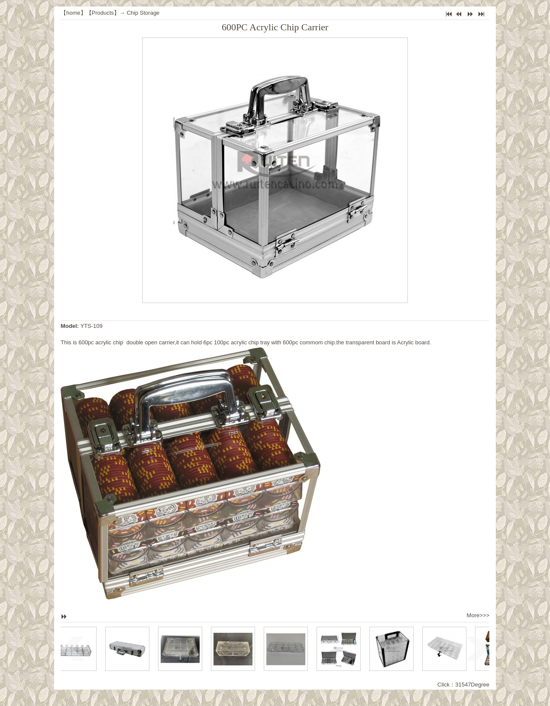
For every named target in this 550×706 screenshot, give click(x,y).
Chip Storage (142, 13)
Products (103, 13)
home (73, 13)
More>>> (478, 615)
